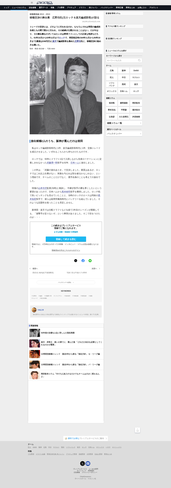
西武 (124, 84)
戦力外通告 (44, 298)
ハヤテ (108, 447)
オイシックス (116, 447)
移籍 (91, 296)
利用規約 (91, 471)
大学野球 (90, 454)
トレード (35, 298)
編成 (41, 296)
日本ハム (75, 163)
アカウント (153, 8)
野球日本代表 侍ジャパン (55, 454)
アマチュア (71, 8)
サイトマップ (81, 471)
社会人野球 (98, 454)
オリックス (111, 91)
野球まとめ (130, 8)
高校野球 (82, 454)
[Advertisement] (66, 401)
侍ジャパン (93, 8)
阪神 (124, 70)
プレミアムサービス (80, 469)
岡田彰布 (136, 103)
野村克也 (112, 110)
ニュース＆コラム (19, 8)
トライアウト (58, 296)
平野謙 (124, 110)
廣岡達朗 (124, 103)
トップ (6, 8)
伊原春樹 (136, 117)
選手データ (43, 8)
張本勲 (112, 103)
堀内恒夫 (136, 110)
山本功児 (42, 188)
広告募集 (77, 472)
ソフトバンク (112, 84)
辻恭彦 (112, 117)
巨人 (112, 77)
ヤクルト (136, 77)
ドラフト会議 (40, 454)
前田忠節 (84, 296)
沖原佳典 (76, 296)
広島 (112, 70)
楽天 (54, 41)
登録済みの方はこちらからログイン (66, 250)
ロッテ (62, 38)
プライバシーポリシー (89, 472)
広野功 (78, 41)
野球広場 (119, 8)
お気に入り (142, 8)
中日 (124, 77)
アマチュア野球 (71, 454)
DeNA (136, 70)
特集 (52, 8)
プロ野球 (60, 8)
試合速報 (32, 8)
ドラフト (82, 8)
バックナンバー (107, 8)
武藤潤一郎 (52, 163)
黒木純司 (66, 192)
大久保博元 (123, 117)
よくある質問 (93, 469)
